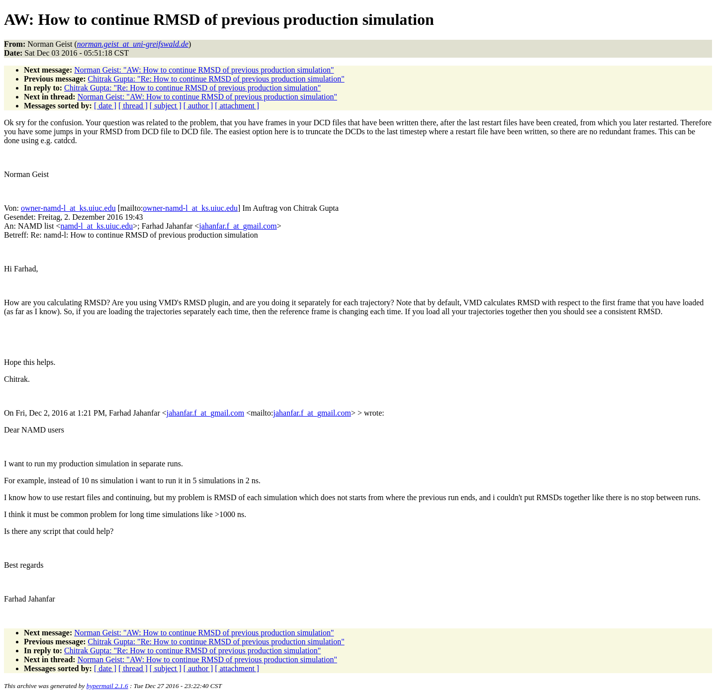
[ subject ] (165, 105)
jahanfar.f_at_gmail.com (237, 226)
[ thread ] (133, 105)
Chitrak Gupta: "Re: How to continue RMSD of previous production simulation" (216, 79)
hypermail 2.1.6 (107, 686)
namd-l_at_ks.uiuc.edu (96, 226)
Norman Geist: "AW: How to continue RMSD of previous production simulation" (204, 70)
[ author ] (198, 105)
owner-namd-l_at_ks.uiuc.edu (68, 208)
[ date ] (105, 105)
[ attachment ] (237, 105)
